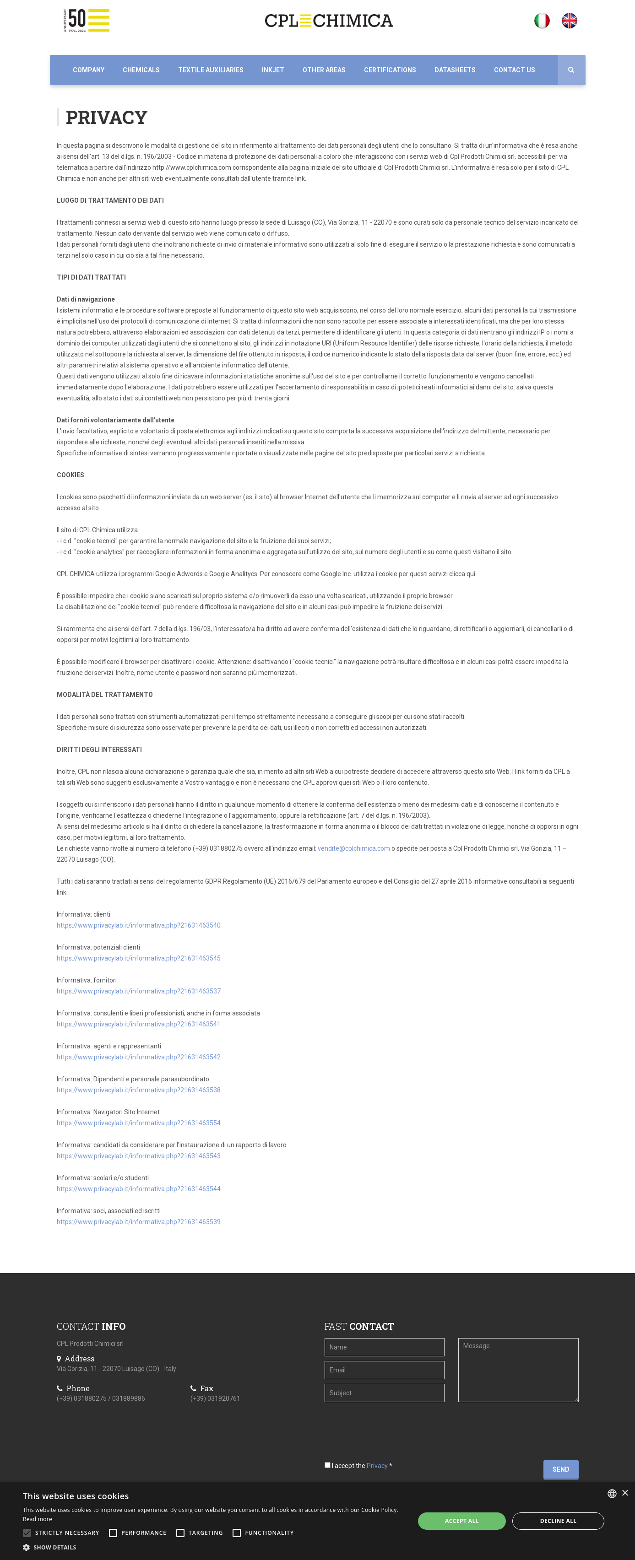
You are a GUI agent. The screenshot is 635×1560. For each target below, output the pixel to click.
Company (88, 70)
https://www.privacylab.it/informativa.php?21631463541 (139, 1024)
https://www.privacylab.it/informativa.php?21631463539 (139, 1221)
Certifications (390, 70)
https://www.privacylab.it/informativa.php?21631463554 (139, 1123)
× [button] (624, 1493)
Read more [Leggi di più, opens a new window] (37, 1519)
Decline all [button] (558, 1521)
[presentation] (380, 1421)
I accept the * (358, 1465)
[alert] (317, 1521)
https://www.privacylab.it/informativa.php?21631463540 (139, 925)
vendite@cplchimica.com (354, 848)
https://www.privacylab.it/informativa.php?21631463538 (139, 1090)
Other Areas (324, 70)
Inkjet (273, 70)
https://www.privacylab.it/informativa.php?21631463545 (139, 958)
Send (561, 1469)
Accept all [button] (462, 1521)
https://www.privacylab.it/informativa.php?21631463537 (139, 991)
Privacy (377, 1465)
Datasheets (455, 70)
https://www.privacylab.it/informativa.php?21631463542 (139, 1057)
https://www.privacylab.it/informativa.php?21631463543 (139, 1156)
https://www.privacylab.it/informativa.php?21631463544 (139, 1189)
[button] (213, 1547)
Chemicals (141, 70)
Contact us (514, 70)
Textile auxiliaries (211, 70)
